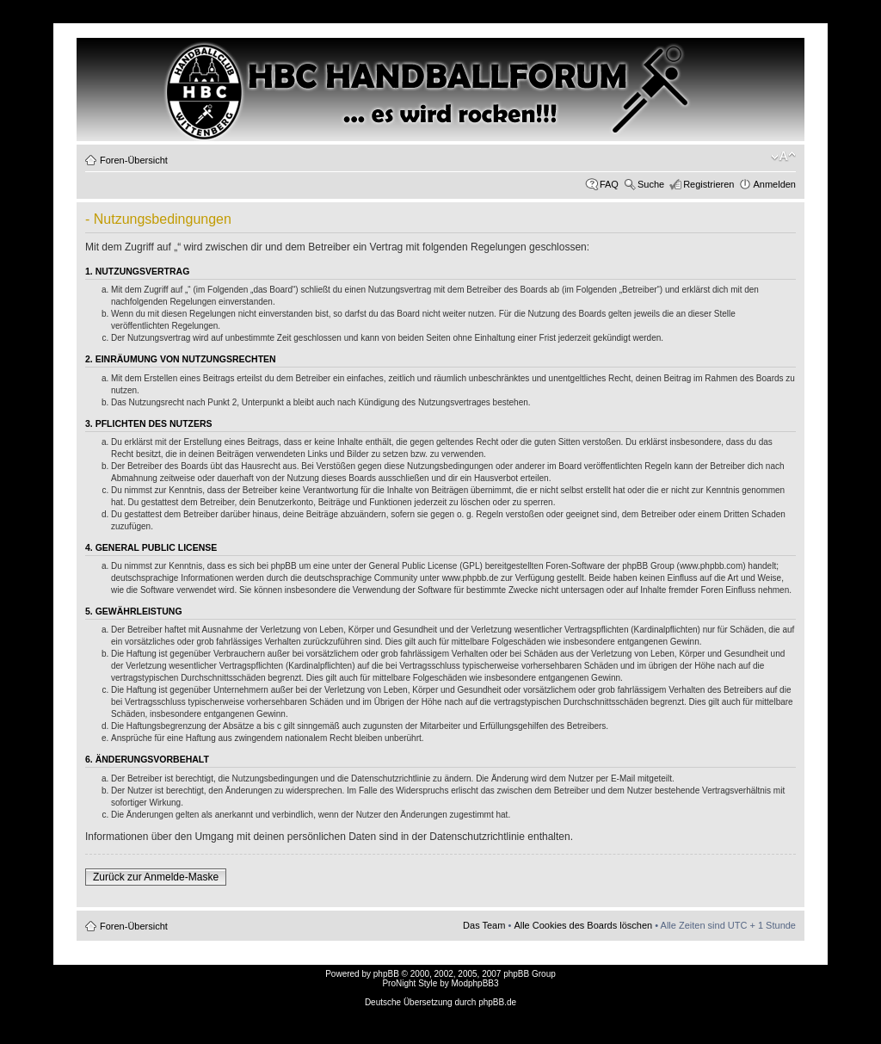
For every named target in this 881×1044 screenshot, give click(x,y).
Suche (651, 184)
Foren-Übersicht (134, 160)
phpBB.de (497, 1002)
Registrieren (708, 184)
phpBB (386, 974)
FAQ (609, 184)
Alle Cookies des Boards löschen (583, 925)
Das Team (484, 925)
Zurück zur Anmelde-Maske (156, 877)
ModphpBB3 (475, 983)
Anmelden (774, 184)
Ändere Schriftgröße (783, 156)
